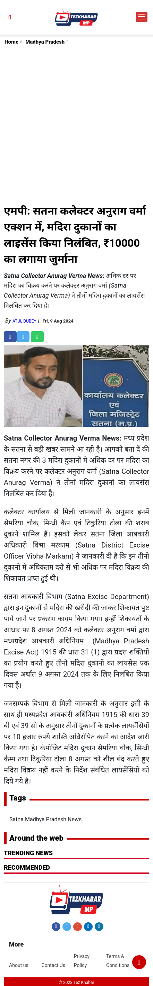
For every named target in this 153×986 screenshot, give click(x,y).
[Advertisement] (75, 124)
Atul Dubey (24, 321)
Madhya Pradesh (45, 42)
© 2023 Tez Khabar (76, 982)
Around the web (36, 838)
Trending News (28, 853)
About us (18, 965)
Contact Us (53, 965)
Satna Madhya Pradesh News (45, 819)
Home (11, 42)
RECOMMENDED (27, 867)
